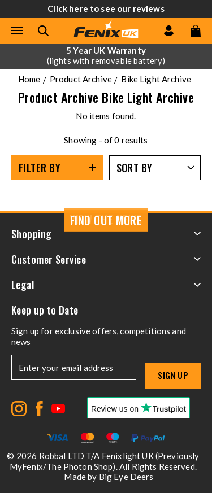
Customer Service (106, 259)
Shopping (106, 234)
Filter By (39, 167)
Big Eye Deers (126, 477)
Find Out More (106, 220)
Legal (106, 284)
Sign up (173, 375)
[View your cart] (196, 31)
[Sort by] (155, 167)
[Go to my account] (169, 30)
